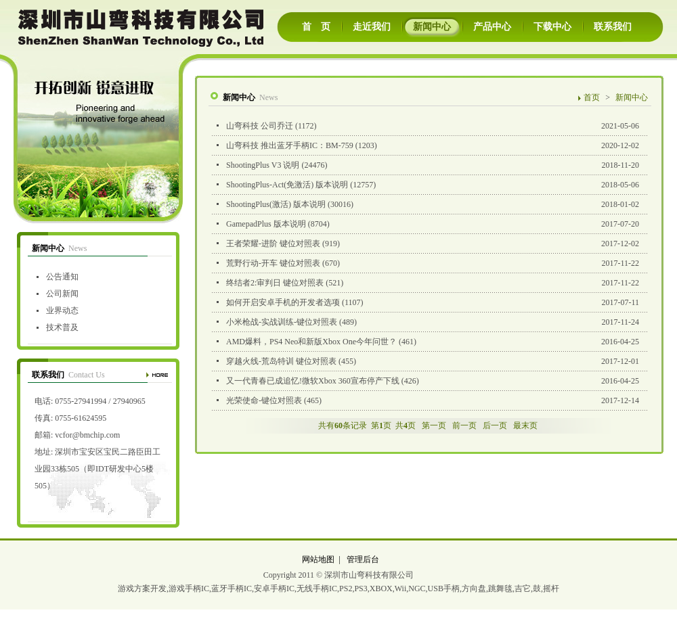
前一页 (464, 425)
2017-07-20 (428, 224)
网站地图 (318, 559)
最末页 (525, 425)
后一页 (495, 425)
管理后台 (363, 559)
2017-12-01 (428, 361)
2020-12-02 (428, 146)
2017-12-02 (428, 244)
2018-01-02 (428, 204)
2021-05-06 (428, 126)
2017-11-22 (428, 263)
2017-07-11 (428, 303)
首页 (592, 97)
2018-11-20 (428, 165)
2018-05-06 (428, 185)
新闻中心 (631, 97)
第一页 (434, 425)
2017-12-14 (428, 401)
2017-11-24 (428, 322)
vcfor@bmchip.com (87, 435)
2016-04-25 (428, 342)
